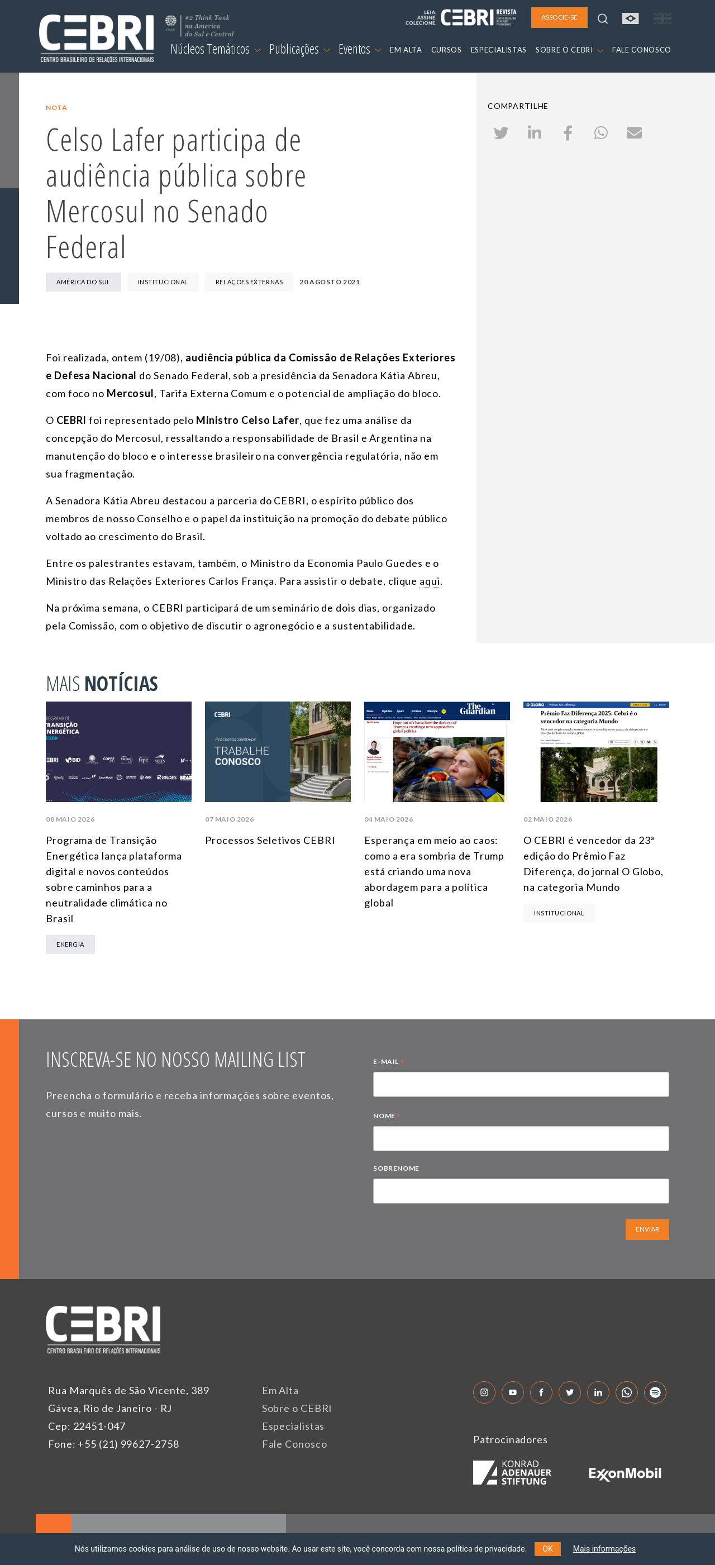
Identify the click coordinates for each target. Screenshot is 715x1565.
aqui (430, 581)
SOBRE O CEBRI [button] (569, 49)
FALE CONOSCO (641, 49)
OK (547, 1548)
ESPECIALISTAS (499, 49)
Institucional (163, 281)
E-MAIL (388, 1063)
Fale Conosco (294, 1444)
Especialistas (293, 1426)
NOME (387, 1117)
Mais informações (604, 1548)
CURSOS (446, 49)
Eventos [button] (360, 49)
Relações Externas (249, 281)
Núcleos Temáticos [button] (215, 49)
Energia (70, 944)
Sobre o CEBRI (297, 1408)
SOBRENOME (396, 1168)
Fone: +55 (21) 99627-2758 (113, 1444)
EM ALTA (406, 49)
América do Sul (83, 281)
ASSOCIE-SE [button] (559, 17)
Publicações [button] (299, 49)
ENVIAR (647, 1229)
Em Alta (280, 1390)
